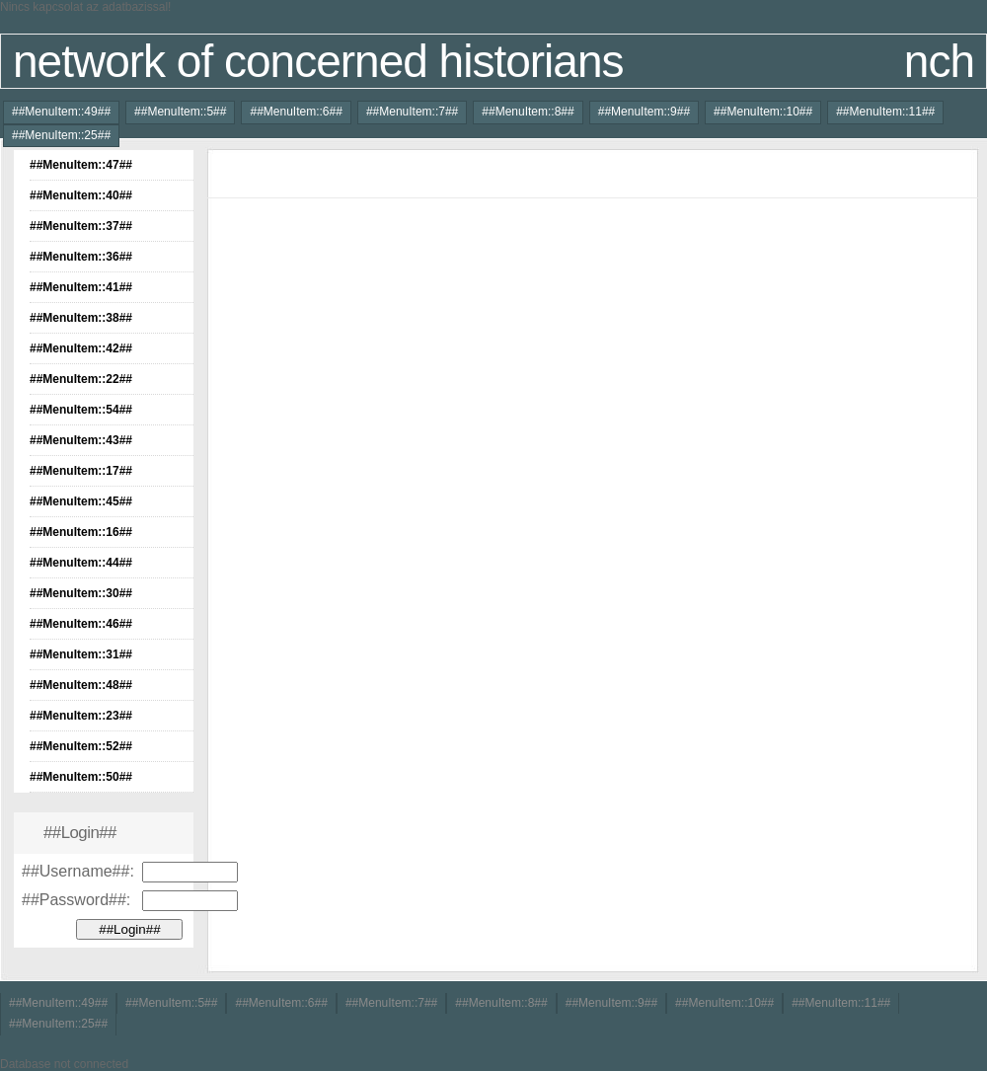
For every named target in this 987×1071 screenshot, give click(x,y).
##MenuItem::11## (885, 111)
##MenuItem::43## (81, 440)
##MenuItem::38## (81, 318)
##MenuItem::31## (81, 654)
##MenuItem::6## (296, 111)
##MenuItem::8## (527, 111)
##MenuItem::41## (81, 287)
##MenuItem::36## (81, 257)
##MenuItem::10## (763, 111)
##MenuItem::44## (81, 563)
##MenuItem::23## (81, 716)
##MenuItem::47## (81, 165)
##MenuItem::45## (81, 501)
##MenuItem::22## (81, 379)
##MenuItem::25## (61, 135)
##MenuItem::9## (644, 111)
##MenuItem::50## (81, 777)
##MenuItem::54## (81, 410)
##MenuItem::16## (81, 532)
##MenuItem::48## (81, 685)
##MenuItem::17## (81, 471)
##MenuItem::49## (61, 111)
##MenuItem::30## (81, 593)
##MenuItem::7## (412, 111)
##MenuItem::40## (81, 195)
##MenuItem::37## (81, 226)
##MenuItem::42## (81, 348)
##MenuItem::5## (180, 111)
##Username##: (78, 871)
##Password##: (76, 899)
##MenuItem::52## (81, 746)
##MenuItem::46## (81, 624)
